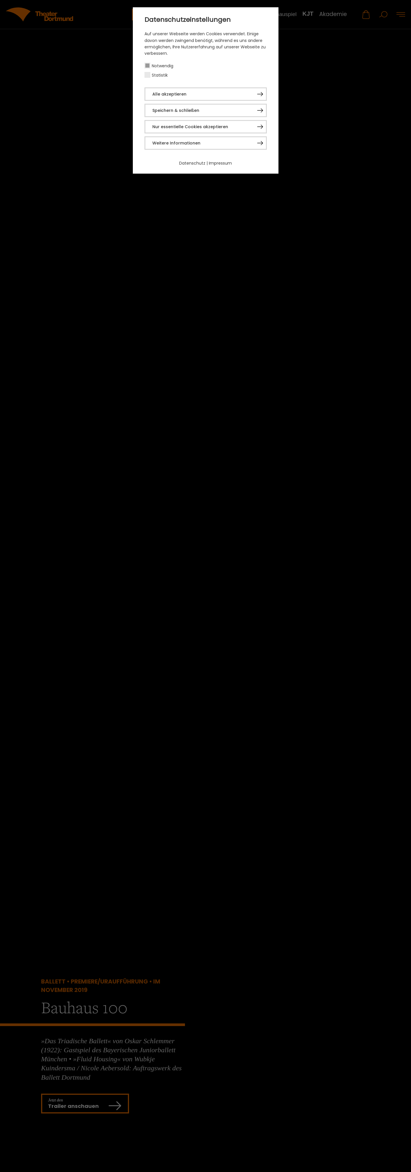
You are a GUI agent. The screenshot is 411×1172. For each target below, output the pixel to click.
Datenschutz (192, 163)
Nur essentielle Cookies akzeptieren (190, 127)
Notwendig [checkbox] (162, 66)
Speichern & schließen (175, 110)
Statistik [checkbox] (160, 75)
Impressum (220, 163)
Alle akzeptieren (169, 94)
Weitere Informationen (176, 143)
